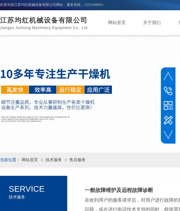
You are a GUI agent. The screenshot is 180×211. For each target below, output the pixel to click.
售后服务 (77, 160)
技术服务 (54, 160)
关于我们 (152, 22)
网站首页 (117, 22)
